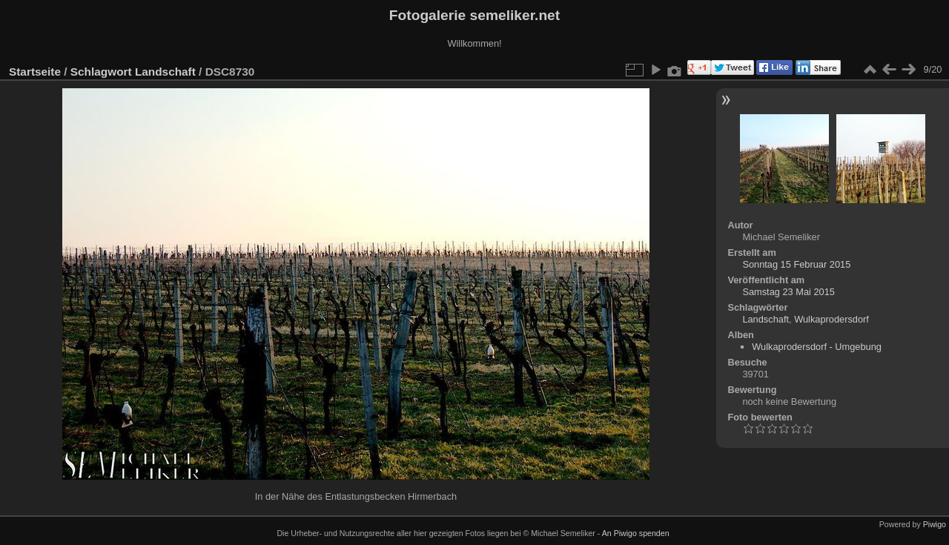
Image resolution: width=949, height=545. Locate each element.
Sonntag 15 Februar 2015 (796, 264)
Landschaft (165, 71)
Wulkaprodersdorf (831, 319)
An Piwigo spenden (635, 533)
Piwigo (934, 524)
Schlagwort (101, 71)
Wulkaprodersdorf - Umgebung (817, 346)
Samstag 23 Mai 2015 (788, 291)
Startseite (35, 71)
